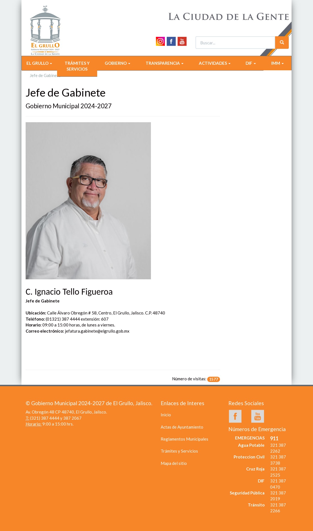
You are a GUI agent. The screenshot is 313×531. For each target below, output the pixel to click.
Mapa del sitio (174, 463)
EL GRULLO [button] (39, 63)
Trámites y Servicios (179, 450)
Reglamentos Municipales (184, 438)
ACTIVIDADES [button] (215, 63)
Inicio (166, 414)
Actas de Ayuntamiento (182, 426)
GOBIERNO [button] (117, 63)
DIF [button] (251, 63)
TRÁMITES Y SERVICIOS (77, 66)
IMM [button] (277, 63)
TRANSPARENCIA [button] (165, 63)
